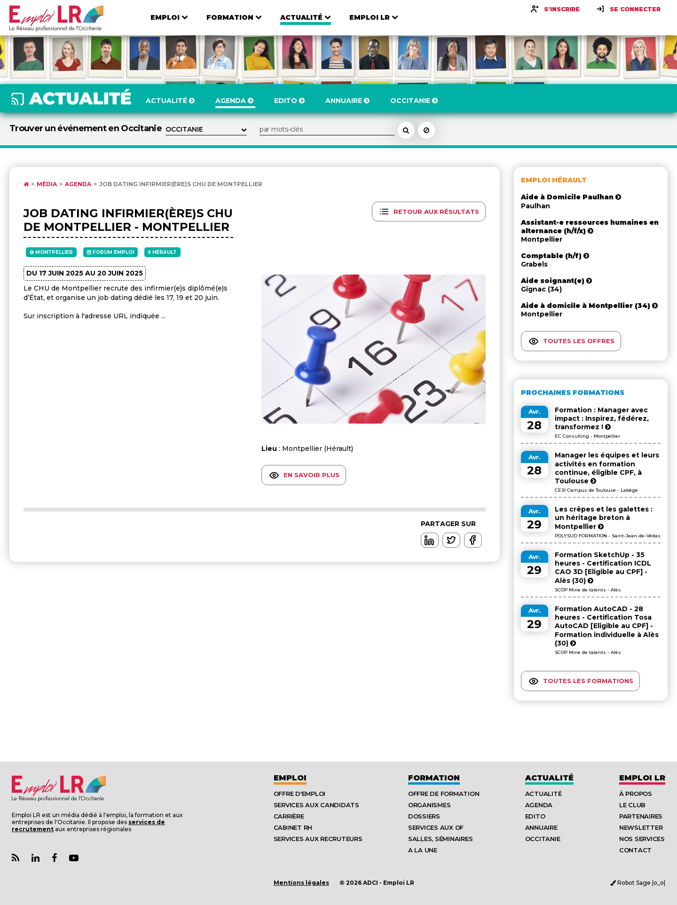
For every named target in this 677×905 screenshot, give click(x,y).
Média (47, 184)
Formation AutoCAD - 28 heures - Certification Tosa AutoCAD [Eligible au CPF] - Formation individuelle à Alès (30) (607, 626)
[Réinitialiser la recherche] (426, 130)
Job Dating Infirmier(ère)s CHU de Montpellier (180, 184)
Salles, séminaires (440, 838)
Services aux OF (436, 827)
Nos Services (642, 838)
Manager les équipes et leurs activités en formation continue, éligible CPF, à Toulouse (607, 468)
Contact (635, 850)
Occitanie (542, 838)
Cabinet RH (293, 827)
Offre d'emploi (299, 793)
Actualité (549, 777)
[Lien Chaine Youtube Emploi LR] (74, 858)
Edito (535, 816)
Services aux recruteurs (318, 838)
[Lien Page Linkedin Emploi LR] (35, 858)
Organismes (429, 805)
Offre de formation (443, 793)
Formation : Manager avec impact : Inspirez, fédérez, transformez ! (602, 418)
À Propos (635, 793)
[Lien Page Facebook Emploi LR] (54, 858)
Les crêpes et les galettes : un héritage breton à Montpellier (604, 517)
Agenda (78, 184)
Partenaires (640, 816)
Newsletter (640, 827)
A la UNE (422, 850)
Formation (434, 777)
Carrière (289, 816)
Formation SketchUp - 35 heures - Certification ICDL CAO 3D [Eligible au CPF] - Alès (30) (603, 568)
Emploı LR (642, 777)
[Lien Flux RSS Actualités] (15, 858)
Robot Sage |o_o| (637, 882)
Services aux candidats (316, 805)
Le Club (632, 805)
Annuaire (541, 827)
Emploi (290, 777)
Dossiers (424, 816)
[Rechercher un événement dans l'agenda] (406, 130)
